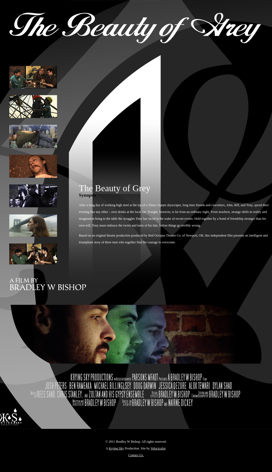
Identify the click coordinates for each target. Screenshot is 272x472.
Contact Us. (136, 455)
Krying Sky (116, 448)
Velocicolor (158, 448)
